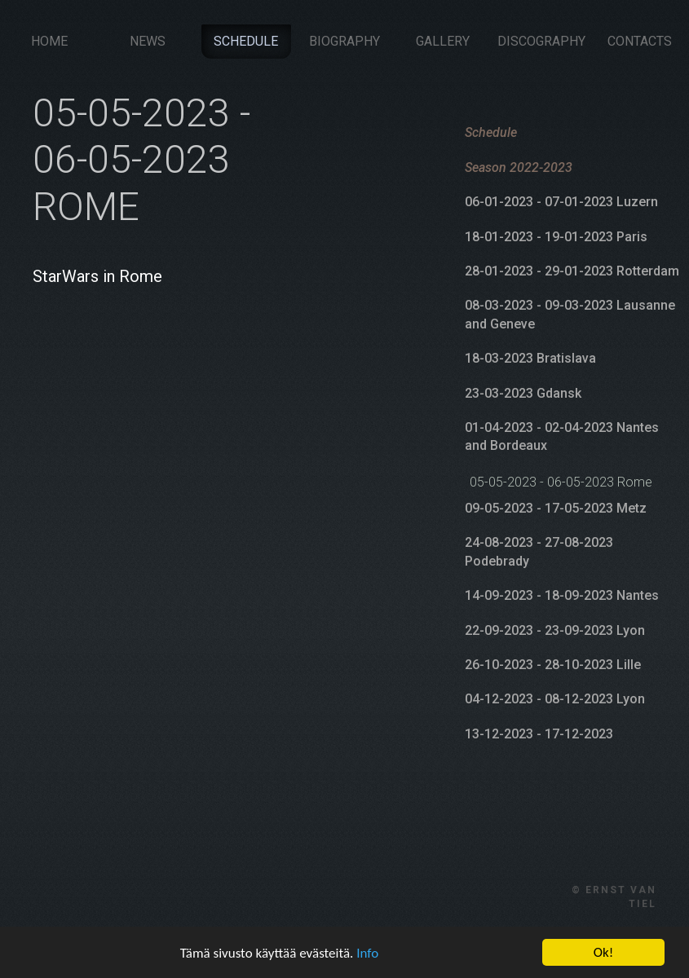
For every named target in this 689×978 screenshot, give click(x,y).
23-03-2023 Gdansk (523, 392)
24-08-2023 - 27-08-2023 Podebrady (539, 551)
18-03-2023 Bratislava (530, 357)
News (148, 40)
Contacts (640, 40)
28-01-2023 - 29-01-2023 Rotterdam (572, 270)
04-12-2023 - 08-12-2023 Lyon (555, 699)
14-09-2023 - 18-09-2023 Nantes (562, 595)
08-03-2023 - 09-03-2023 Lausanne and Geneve (570, 314)
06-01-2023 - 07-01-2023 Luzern (561, 201)
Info (367, 953)
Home (49, 40)
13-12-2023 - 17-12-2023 (539, 733)
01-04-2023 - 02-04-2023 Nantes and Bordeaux (562, 435)
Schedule (246, 40)
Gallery (443, 40)
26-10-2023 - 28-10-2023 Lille (553, 664)
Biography (344, 40)
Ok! (604, 952)
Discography (541, 40)
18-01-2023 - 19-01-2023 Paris (556, 236)
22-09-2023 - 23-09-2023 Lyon (555, 629)
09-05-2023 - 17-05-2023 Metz (556, 507)
